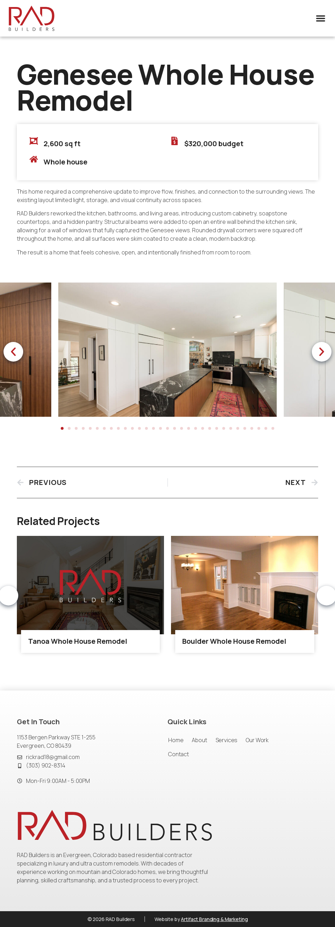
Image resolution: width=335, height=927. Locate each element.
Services (227, 740)
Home (175, 740)
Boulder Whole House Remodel (234, 645)
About (199, 740)
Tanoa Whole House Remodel (77, 645)
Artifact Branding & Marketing (214, 919)
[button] (320, 18)
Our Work (257, 740)
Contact (178, 754)
